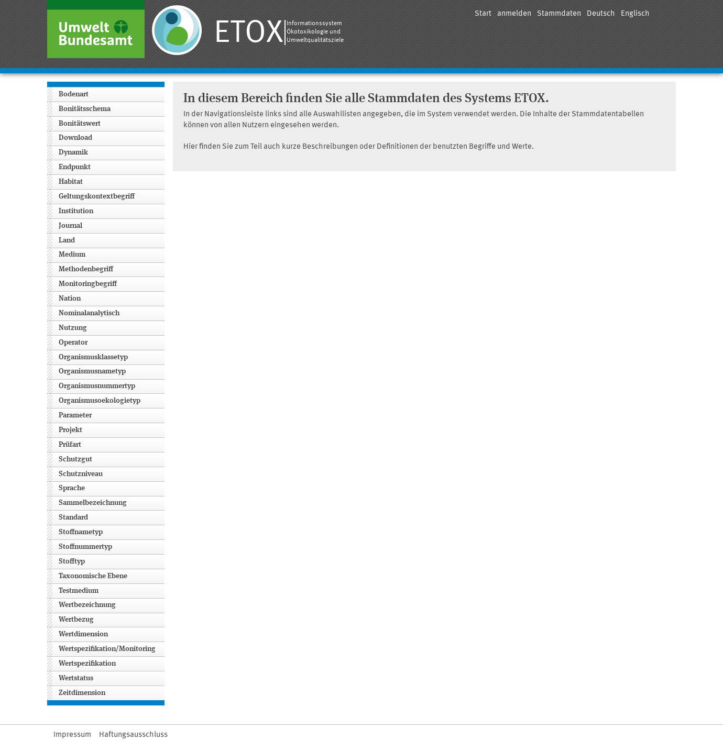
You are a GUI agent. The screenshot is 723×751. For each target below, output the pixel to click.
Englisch (635, 14)
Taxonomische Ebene (93, 576)
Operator (73, 342)
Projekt (70, 430)
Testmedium (78, 590)
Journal (70, 225)
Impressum (72, 735)
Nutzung (73, 328)
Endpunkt (75, 167)
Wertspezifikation (87, 663)
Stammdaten (559, 14)
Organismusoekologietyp (99, 400)
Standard (73, 517)
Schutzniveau (81, 474)
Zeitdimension (82, 693)
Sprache (72, 488)
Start (483, 14)
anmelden (514, 14)
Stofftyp (72, 561)
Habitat (71, 181)
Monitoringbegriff (88, 284)
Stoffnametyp (81, 532)
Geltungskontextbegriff (97, 196)
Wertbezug (76, 619)
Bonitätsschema (85, 109)
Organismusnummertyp (97, 386)
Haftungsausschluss (133, 735)
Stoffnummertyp (85, 546)
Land (67, 240)
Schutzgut (75, 459)
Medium (72, 254)
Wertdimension (83, 634)
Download (75, 137)
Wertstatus (76, 678)
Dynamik (73, 152)
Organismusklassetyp (93, 357)
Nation (70, 298)
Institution (76, 211)
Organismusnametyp (92, 371)
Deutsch (601, 14)
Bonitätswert (80, 123)
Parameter (75, 415)
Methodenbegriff (86, 269)
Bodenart (74, 94)
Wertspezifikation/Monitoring (107, 649)
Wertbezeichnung (87, 605)
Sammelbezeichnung (93, 502)
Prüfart (70, 444)
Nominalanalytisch (89, 313)
